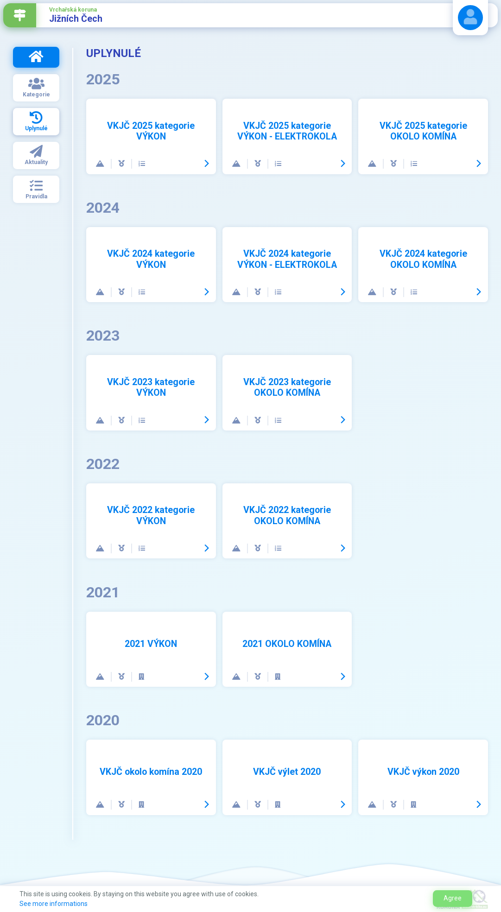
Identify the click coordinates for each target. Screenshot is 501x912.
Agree (453, 898)
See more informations (53, 903)
